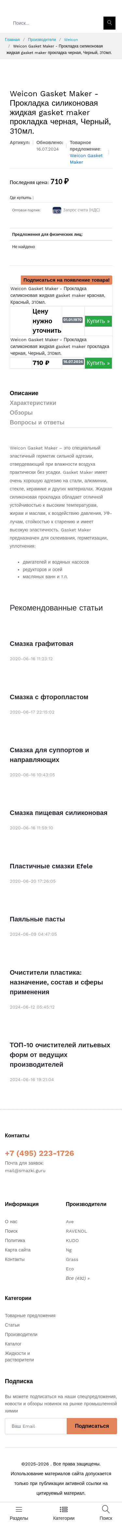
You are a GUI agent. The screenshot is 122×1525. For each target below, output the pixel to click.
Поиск (11, 1231)
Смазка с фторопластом (49, 697)
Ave (70, 1221)
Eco (70, 1268)
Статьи (12, 1325)
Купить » (98, 321)
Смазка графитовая (42, 644)
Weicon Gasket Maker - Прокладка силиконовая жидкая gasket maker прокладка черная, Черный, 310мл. (59, 346)
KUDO (72, 1240)
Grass (72, 1259)
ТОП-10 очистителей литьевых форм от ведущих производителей (60, 1054)
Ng (69, 1249)
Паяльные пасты (37, 919)
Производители (42, 39)
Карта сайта (18, 1249)
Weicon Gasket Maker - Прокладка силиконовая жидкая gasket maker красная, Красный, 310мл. (57, 295)
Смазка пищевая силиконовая (58, 813)
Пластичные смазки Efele (51, 866)
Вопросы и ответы (37, 422)
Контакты (14, 1259)
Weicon (71, 39)
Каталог (13, 1343)
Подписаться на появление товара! (66, 280)
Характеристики (33, 402)
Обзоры (21, 412)
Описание (24, 393)
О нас (11, 1221)
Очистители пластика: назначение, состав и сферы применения (56, 982)
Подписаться (92, 1426)
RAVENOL (76, 1231)
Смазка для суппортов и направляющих (49, 755)
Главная (12, 39)
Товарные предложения (30, 1315)
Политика (15, 1240)
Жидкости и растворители (19, 1356)
